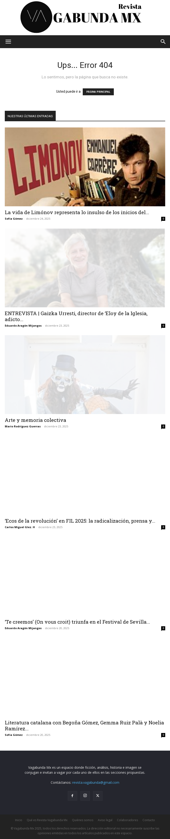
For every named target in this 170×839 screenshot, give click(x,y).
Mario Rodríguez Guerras (23, 426)
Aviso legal (105, 820)
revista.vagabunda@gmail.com (95, 782)
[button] (8, 41)
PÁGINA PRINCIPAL (98, 91)
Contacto (149, 820)
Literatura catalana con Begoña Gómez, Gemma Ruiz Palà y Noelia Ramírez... (84, 725)
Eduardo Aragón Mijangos (23, 325)
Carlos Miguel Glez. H (20, 527)
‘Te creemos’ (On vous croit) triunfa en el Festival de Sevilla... (77, 621)
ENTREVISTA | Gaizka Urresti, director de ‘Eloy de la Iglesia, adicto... (76, 316)
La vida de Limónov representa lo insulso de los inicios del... (77, 212)
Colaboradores (127, 820)
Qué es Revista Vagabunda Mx (47, 820)
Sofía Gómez (14, 218)
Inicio (18, 820)
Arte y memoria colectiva (35, 420)
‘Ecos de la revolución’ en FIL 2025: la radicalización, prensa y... (80, 520)
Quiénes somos (82, 820)
